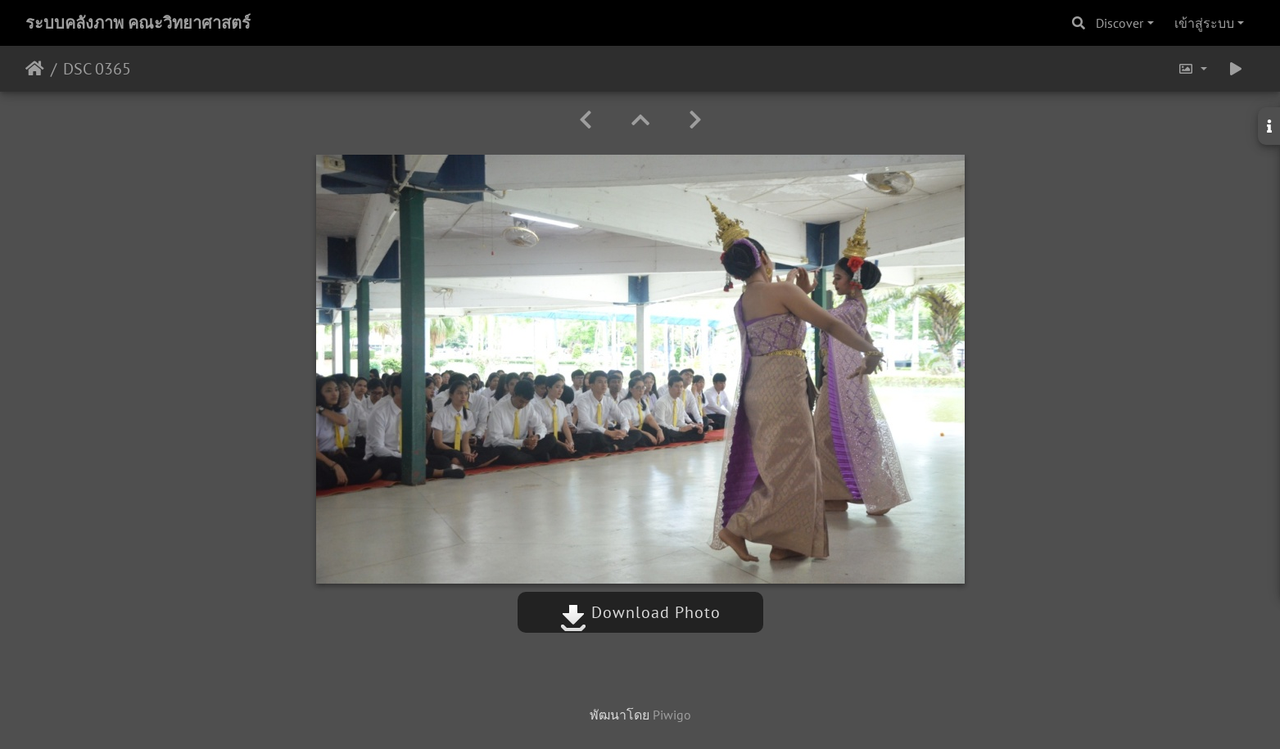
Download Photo (640, 612)
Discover (1119, 23)
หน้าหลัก (34, 68)
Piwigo (672, 714)
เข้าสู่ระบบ (1204, 23)
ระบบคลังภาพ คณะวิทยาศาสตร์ (138, 23)
